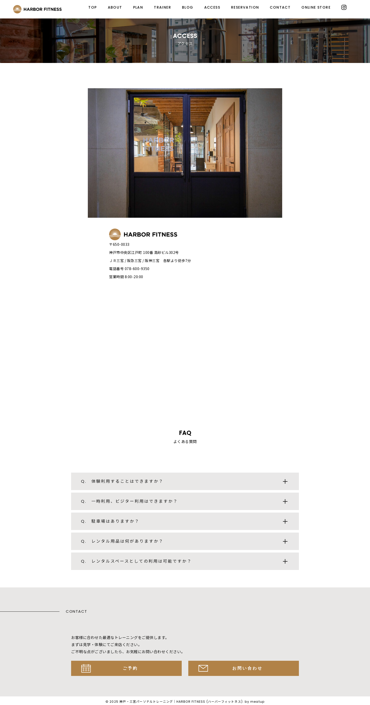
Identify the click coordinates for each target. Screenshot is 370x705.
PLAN (138, 7)
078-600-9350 (137, 268)
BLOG (187, 7)
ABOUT (115, 7)
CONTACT (280, 7)
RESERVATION (245, 7)
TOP (92, 7)
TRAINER (162, 7)
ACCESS (212, 7)
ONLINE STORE (316, 7)
